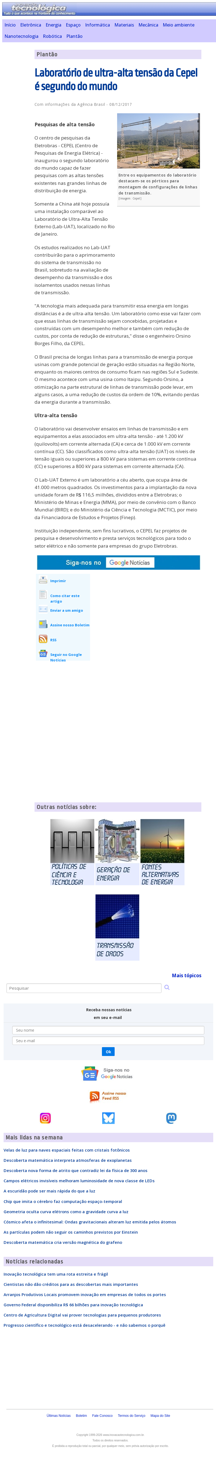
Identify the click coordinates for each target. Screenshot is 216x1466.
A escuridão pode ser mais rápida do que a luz (49, 1191)
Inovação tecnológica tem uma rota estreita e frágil (56, 1274)
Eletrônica (30, 25)
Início (10, 25)
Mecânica (148, 25)
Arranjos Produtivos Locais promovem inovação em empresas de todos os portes (85, 1294)
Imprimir (58, 580)
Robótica (52, 36)
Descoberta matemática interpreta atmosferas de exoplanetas (68, 1160)
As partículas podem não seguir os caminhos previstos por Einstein (71, 1232)
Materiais (124, 25)
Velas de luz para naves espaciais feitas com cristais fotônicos (67, 1150)
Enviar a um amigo (66, 610)
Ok (108, 1051)
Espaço (73, 25)
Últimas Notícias (59, 1416)
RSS (53, 639)
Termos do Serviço (131, 1416)
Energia (53, 25)
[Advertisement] (160, 250)
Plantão (74, 36)
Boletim (81, 1416)
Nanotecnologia (21, 36)
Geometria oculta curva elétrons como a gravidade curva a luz (66, 1211)
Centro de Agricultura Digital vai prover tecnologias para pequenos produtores (82, 1315)
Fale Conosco (102, 1416)
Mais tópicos (186, 975)
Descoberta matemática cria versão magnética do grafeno (63, 1242)
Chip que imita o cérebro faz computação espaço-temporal (63, 1201)
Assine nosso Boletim (69, 624)
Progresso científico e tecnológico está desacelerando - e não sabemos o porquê (84, 1325)
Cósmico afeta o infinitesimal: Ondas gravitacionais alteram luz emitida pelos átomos (90, 1222)
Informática (97, 25)
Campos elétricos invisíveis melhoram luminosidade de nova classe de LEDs (79, 1180)
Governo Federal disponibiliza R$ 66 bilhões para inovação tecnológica (73, 1304)
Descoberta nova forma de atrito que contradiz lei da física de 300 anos (75, 1170)
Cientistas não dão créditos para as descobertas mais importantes (71, 1284)
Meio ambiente (178, 25)
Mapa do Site (160, 1416)
